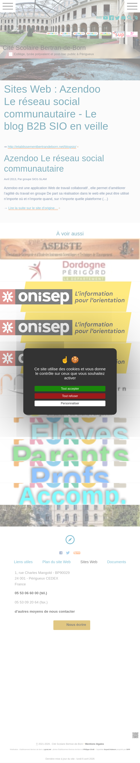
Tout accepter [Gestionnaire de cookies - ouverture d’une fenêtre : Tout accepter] (70, 388)
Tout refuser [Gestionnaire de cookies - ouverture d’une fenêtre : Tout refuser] (70, 396)
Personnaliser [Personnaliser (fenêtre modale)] (70, 403)
